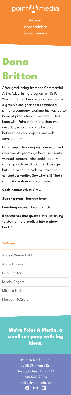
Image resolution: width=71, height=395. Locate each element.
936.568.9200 (35, 377)
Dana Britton (12, 273)
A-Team (35, 20)
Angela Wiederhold (17, 255)
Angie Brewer (12, 264)
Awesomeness (35, 33)
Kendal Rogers (13, 282)
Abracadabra (35, 27)
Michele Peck (12, 291)
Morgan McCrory (15, 299)
